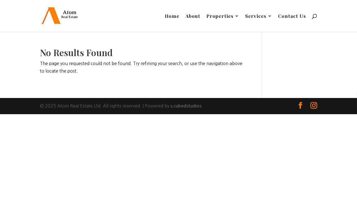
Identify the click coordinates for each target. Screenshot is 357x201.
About (192, 16)
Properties (219, 16)
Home (172, 16)
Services (255, 16)
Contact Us (292, 16)
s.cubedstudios (185, 106)
